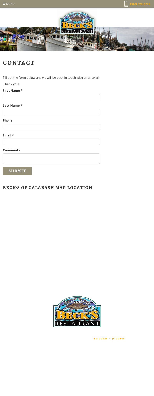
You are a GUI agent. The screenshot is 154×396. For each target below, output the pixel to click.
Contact (77, 372)
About (77, 361)
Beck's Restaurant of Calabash (77, 23)
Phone (7, 120)
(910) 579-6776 (42, 338)
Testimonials (77, 367)
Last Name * (12, 105)
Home (77, 349)
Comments (11, 150)
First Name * (12, 90)
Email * (8, 135)
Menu (9, 3)
